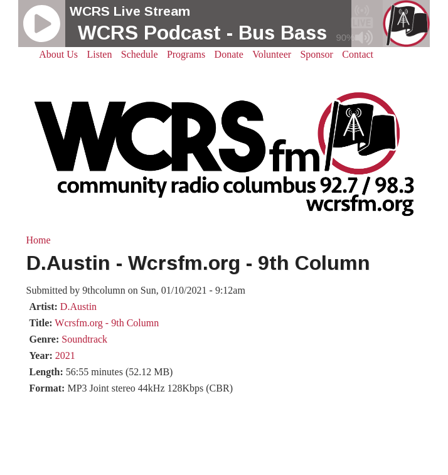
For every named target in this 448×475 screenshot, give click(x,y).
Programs (186, 54)
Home (38, 240)
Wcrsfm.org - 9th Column (107, 323)
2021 (65, 355)
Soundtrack (84, 339)
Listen (99, 54)
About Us (58, 54)
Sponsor (316, 54)
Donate (229, 54)
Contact (357, 54)
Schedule (139, 54)
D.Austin (78, 306)
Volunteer (271, 54)
